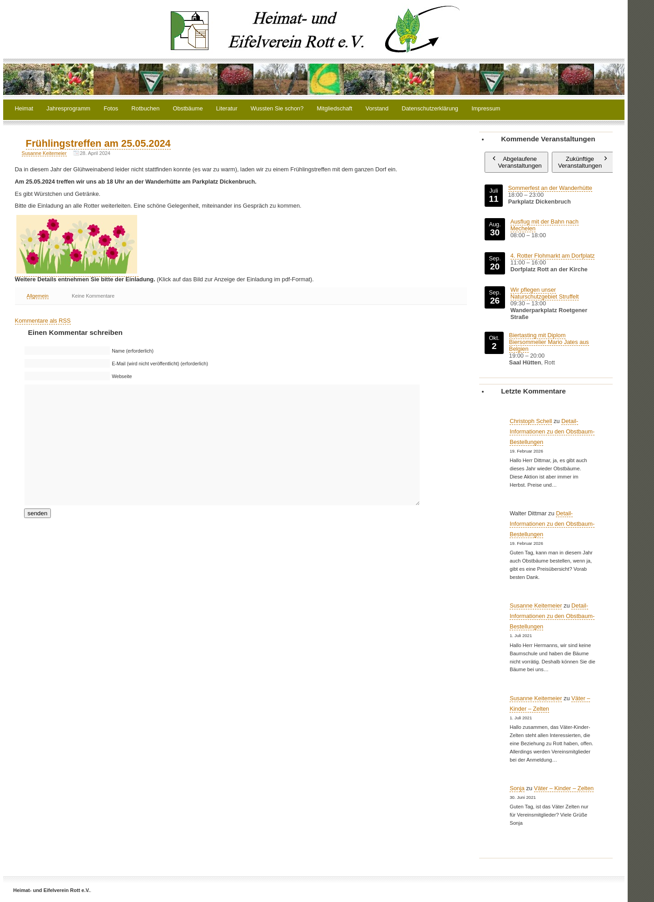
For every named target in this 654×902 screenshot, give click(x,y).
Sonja (517, 788)
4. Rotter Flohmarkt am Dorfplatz (552, 255)
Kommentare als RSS (43, 320)
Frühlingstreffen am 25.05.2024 (98, 143)
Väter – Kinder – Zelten (564, 788)
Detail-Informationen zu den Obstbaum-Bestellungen (552, 431)
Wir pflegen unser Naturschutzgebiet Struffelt (544, 293)
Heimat (24, 108)
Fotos (111, 108)
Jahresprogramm (68, 108)
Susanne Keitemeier (44, 153)
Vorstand (377, 108)
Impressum (485, 108)
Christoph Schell (531, 421)
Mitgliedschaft (334, 108)
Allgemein (38, 296)
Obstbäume (188, 108)
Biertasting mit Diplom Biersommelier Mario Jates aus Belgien (549, 342)
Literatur (227, 108)
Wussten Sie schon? (277, 108)
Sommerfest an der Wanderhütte (550, 187)
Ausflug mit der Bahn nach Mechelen (544, 225)
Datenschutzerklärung (430, 108)
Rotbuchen (145, 108)
